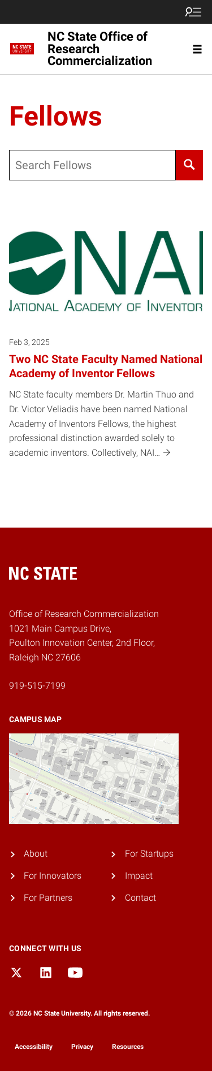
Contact (140, 897)
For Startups (149, 853)
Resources (128, 1047)
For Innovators (52, 875)
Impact (139, 875)
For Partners (48, 897)
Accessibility (34, 1047)
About (35, 853)
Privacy (82, 1047)
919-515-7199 (37, 685)
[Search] (189, 165)
